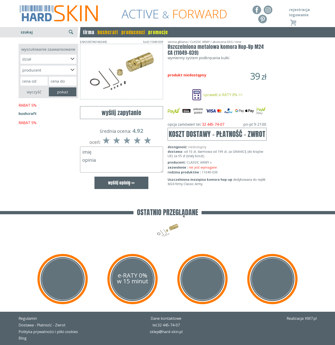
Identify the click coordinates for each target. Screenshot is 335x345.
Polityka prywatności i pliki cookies (48, 331)
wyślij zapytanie (121, 112)
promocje (158, 32)
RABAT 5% (27, 105)
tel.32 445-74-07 (166, 325)
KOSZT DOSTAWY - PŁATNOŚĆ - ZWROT (217, 134)
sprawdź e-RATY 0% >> (222, 94)
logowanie (299, 14)
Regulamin (28, 318)
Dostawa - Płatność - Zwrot (42, 325)
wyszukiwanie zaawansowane (48, 49)
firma (88, 32)
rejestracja (299, 9)
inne (238, 42)
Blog (23, 338)
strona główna (178, 42)
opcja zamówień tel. (217, 124)
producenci (133, 32)
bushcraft (107, 32)
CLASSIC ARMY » (199, 162)
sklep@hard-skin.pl (166, 331)
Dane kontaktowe (166, 318)
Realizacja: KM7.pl (302, 318)
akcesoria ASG (222, 42)
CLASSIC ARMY (200, 42)
